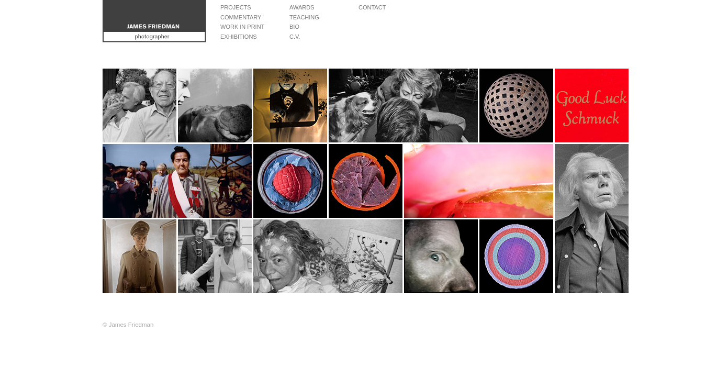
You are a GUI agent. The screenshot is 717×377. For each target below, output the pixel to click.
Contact (372, 7)
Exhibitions (238, 37)
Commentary (240, 17)
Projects (235, 7)
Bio (294, 27)
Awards (301, 7)
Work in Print (242, 27)
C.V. (294, 37)
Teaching (304, 17)
